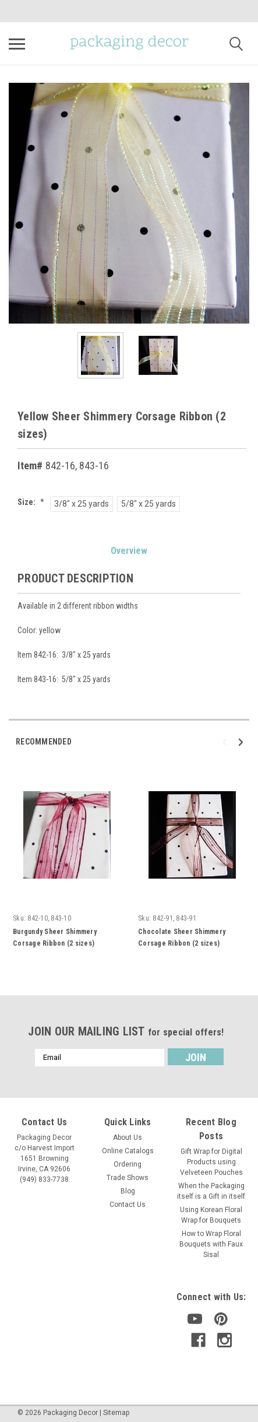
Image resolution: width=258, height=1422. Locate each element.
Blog (128, 1191)
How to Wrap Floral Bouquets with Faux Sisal (211, 1244)
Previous (226, 742)
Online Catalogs (128, 1151)
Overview (129, 550)
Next (242, 742)
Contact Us (127, 1204)
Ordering (128, 1164)
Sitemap (116, 1413)
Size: (30, 502)
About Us (127, 1137)
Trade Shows (128, 1178)
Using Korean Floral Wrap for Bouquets (211, 1215)
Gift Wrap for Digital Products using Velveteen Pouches (211, 1162)
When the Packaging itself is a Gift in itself (211, 1191)
